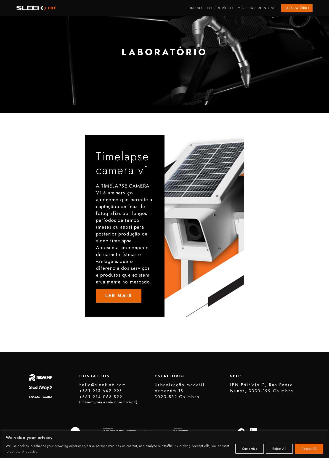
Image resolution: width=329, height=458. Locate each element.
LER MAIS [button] (118, 295)
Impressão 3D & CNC (256, 8)
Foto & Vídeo (220, 8)
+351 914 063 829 (100, 397)
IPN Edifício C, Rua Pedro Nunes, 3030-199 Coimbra (261, 388)
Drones (196, 8)
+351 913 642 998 (100, 391)
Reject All (279, 448)
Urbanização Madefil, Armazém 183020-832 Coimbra (181, 391)
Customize (249, 448)
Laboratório (297, 8)
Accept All (309, 448)
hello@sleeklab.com (102, 385)
